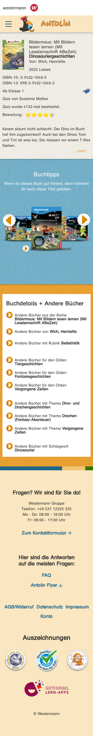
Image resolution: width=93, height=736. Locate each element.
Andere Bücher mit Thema (47, 404)
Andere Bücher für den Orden (40, 361)
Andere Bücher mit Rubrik (47, 343)
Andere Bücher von (46, 331)
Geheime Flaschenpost (50, 248)
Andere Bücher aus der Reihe (50, 316)
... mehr (79, 151)
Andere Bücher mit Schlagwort (41, 447)
